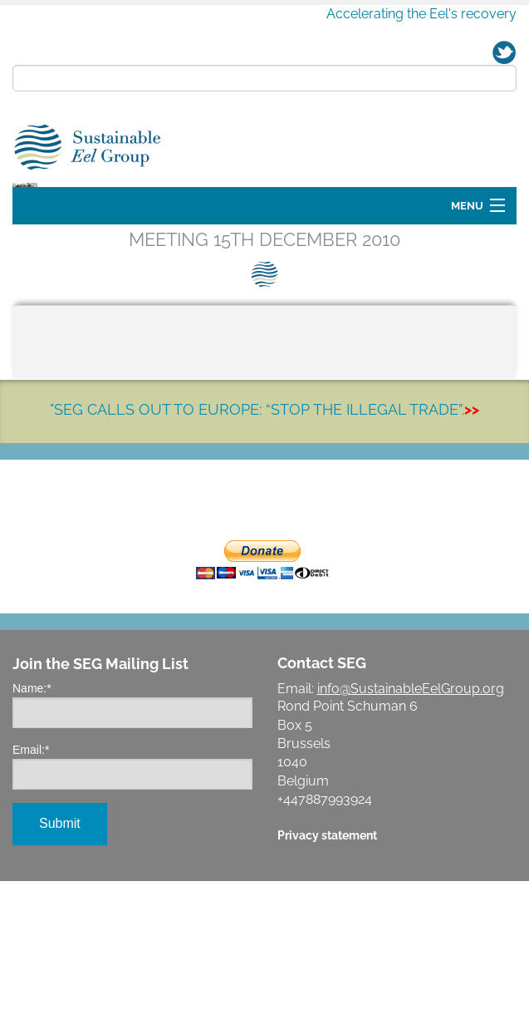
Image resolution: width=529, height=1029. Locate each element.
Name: (31, 836)
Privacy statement (327, 983)
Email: (30, 897)
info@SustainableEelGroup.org (410, 836)
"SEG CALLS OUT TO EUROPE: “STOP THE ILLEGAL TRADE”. (264, 557)
